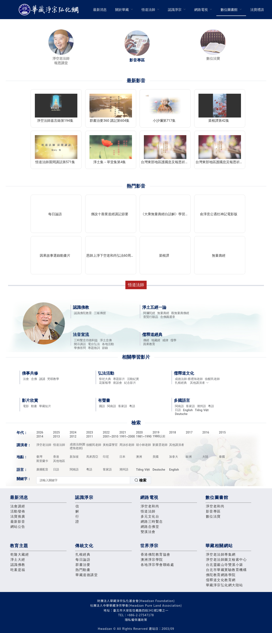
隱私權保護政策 (136, 619)
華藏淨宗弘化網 (49, 10)
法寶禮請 (257, 10)
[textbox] (83, 480)
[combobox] (93, 480)
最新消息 (100, 10)
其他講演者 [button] (199, 382)
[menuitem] (100, 9)
